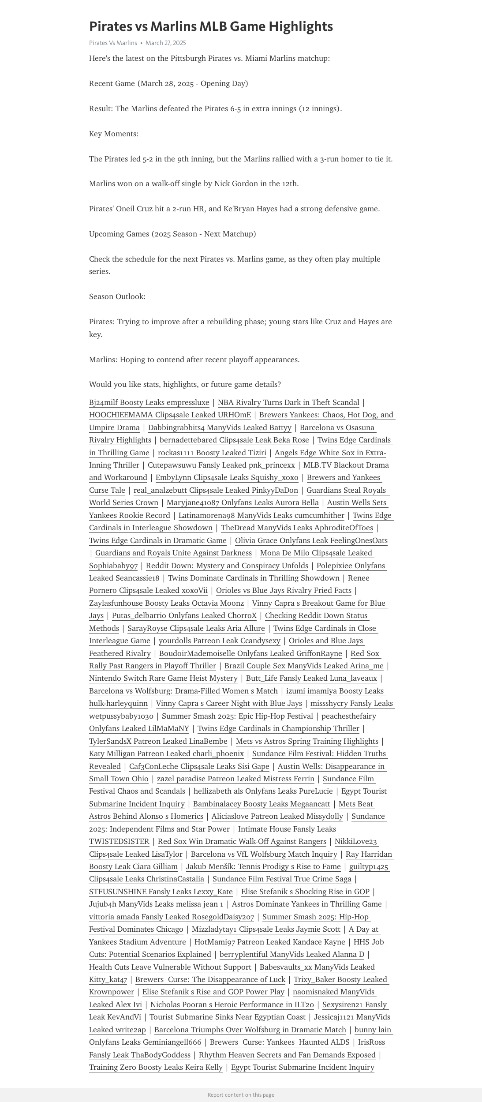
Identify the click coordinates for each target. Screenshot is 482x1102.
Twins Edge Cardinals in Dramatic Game (158, 540)
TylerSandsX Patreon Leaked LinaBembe (158, 741)
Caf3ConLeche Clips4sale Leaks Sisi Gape (199, 766)
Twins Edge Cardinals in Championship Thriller (278, 728)
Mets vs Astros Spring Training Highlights (307, 741)
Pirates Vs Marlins (113, 43)
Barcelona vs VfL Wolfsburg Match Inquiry (264, 854)
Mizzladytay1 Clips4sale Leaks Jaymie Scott (266, 929)
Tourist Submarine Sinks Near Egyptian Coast (227, 1017)
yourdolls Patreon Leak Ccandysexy (219, 640)
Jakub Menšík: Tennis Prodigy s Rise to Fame (263, 866)
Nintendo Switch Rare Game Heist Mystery (163, 678)
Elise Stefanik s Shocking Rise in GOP (305, 891)
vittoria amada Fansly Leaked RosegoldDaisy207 (171, 917)
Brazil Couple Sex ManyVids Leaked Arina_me (304, 666)
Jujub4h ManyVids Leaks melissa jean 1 (156, 904)
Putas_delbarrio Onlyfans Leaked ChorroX (184, 615)
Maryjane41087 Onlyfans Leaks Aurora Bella (243, 502)
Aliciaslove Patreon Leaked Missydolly (277, 816)
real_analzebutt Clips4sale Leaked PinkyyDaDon (216, 490)
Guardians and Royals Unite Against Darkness (173, 553)
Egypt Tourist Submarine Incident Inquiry (302, 1067)
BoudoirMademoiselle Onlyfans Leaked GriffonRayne (250, 653)
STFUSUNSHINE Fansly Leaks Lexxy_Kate (161, 891)
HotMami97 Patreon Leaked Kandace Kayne (269, 942)
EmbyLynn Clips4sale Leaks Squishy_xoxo (227, 477)
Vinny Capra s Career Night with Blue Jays (229, 703)
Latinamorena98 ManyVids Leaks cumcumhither (261, 515)
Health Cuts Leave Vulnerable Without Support (170, 967)
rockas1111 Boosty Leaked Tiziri (212, 452)
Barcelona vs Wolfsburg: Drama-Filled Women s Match (183, 691)
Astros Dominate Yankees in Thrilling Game (307, 904)
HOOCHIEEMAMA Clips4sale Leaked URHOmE (170, 415)
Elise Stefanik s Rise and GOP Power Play (213, 992)
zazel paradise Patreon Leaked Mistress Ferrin (235, 778)
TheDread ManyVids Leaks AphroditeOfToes (297, 527)
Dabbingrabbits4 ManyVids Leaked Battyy (219, 427)
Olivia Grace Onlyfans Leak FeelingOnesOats (311, 540)
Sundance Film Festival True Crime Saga (282, 879)
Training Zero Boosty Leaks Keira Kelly (156, 1067)
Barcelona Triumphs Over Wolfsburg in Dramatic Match (250, 1030)
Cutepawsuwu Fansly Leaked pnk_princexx (221, 465)
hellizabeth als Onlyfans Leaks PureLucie (263, 791)
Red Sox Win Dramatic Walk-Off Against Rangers (242, 841)
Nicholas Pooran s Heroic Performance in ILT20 (232, 1004)
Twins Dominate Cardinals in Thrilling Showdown (254, 578)
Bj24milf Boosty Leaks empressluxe (149, 402)
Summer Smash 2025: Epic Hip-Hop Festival (237, 716)
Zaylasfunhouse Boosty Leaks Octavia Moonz (166, 603)
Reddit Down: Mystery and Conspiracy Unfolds (227, 565)
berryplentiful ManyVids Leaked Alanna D (292, 954)
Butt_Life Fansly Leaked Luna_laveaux (311, 678)
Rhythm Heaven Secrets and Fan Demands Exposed (287, 1055)
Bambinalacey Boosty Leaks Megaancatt (261, 804)
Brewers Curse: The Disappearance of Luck (210, 979)
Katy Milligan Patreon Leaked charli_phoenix (166, 753)
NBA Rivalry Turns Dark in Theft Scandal (288, 402)
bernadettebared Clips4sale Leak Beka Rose (234, 440)
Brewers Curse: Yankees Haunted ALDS (280, 1042)
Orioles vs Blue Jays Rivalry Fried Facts (283, 590)
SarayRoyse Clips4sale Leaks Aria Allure (196, 628)
